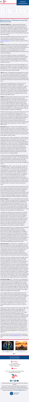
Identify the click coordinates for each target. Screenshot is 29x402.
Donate (22, 2)
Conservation (23, 3)
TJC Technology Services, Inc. (20, 390)
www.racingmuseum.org (5, 40)
